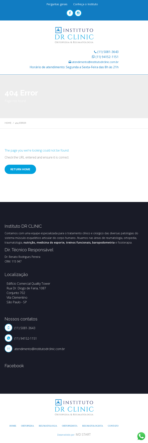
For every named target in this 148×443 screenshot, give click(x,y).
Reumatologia (48, 425)
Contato (113, 425)
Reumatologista (92, 425)
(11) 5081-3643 (108, 52)
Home (8, 123)
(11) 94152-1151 (107, 57)
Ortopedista (69, 425)
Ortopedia (27, 425)
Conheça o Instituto (85, 4)
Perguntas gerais (56, 4)
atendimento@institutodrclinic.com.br (95, 62)
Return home (20, 169)
